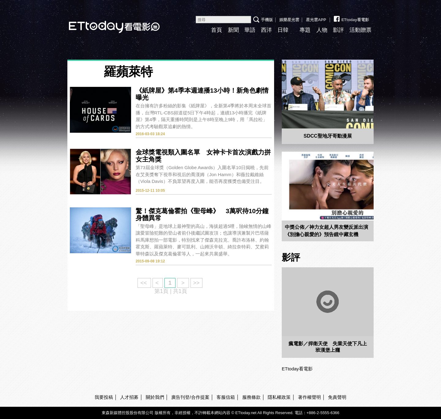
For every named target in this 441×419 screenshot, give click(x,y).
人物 (321, 30)
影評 (338, 30)
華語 (249, 30)
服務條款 (251, 397)
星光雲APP (316, 19)
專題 (305, 30)
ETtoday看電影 (105, 22)
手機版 (267, 19)
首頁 (216, 30)
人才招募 (129, 397)
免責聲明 (337, 397)
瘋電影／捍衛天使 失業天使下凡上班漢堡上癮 (327, 347)
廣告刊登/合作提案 (190, 397)
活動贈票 (360, 30)
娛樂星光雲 (289, 19)
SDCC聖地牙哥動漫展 (327, 136)
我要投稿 (104, 397)
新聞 (233, 30)
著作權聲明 (309, 397)
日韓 (282, 30)
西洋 (266, 30)
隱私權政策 (279, 397)
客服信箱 (226, 397)
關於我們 (155, 397)
